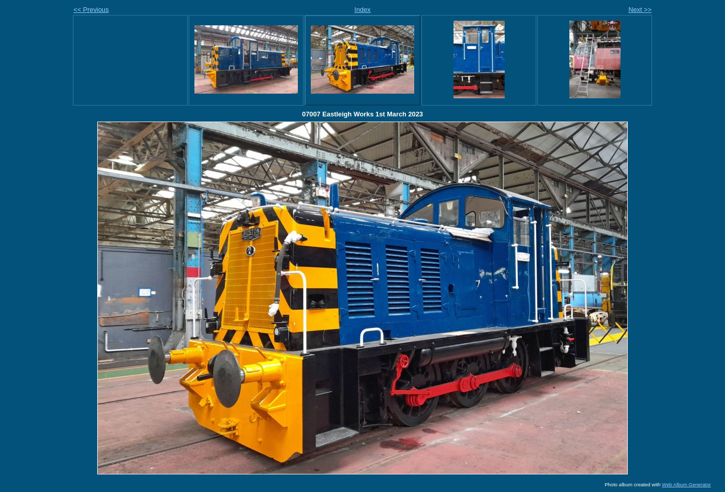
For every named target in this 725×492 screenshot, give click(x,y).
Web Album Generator (686, 484)
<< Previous (91, 9)
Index (362, 9)
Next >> (640, 9)
